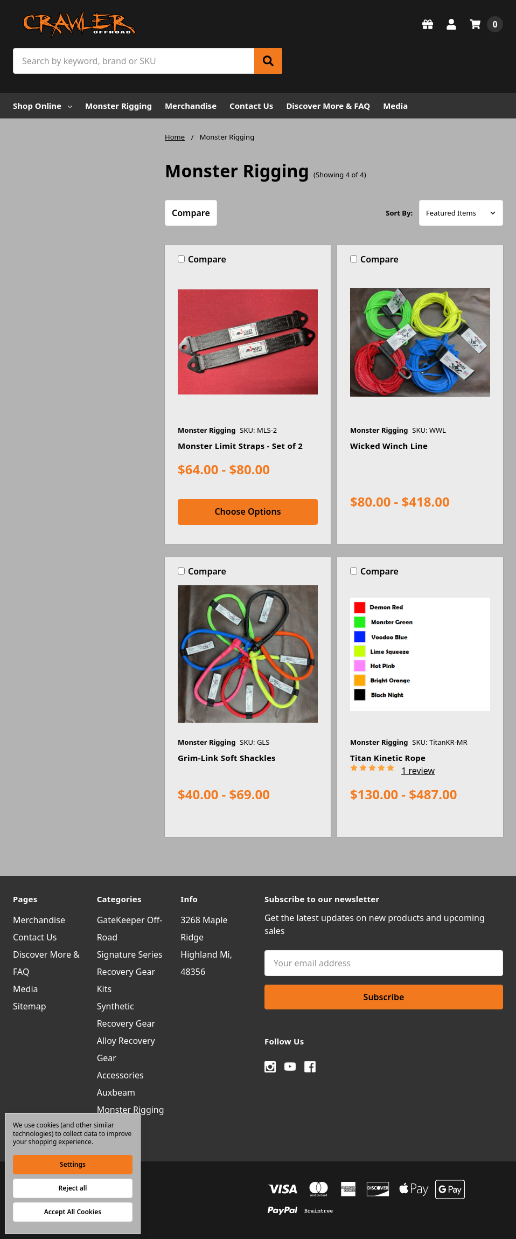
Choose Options (247, 511)
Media (395, 105)
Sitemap (29, 1006)
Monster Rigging (118, 105)
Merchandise (191, 105)
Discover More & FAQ (328, 105)
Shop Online (42, 105)
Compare (191, 213)
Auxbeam (116, 1092)
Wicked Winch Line (389, 445)
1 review (418, 771)
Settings (73, 1164)
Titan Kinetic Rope (388, 757)
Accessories (120, 1075)
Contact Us (251, 105)
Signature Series (130, 954)
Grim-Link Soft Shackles (227, 757)
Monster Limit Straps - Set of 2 (240, 445)
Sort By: (399, 213)
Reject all (73, 1188)
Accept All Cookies (72, 1211)
